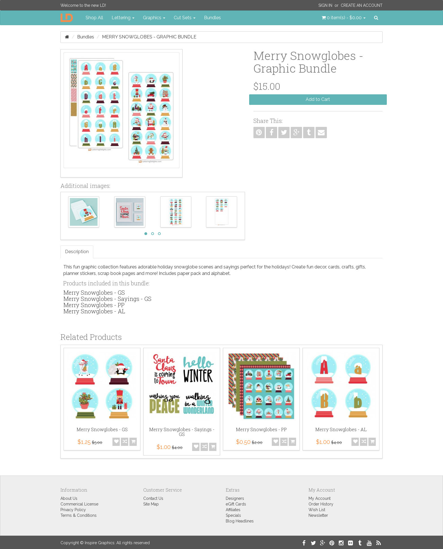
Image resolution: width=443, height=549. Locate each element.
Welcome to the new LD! (83, 5)
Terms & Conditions (78, 515)
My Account (320, 498)
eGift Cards (236, 504)
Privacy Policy (73, 509)
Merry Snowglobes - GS (94, 292)
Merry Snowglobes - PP (94, 305)
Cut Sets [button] (185, 17)
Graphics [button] (154, 17)
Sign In (325, 5)
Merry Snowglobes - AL (94, 311)
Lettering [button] (123, 17)
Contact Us (153, 498)
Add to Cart (318, 99)
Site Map (151, 504)
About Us (68, 498)
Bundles (212, 17)
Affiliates (233, 509)
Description (77, 251)
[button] (343, 18)
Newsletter (318, 515)
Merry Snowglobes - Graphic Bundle (149, 37)
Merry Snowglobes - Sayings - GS (107, 298)
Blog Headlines (240, 521)
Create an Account (362, 5)
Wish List (317, 509)
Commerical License (79, 504)
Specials (233, 515)
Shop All (94, 17)
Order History (321, 504)
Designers (235, 498)
